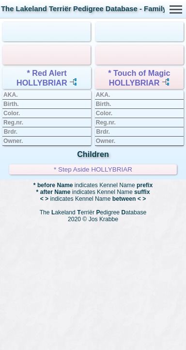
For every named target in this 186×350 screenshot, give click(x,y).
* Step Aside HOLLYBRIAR (93, 169)
